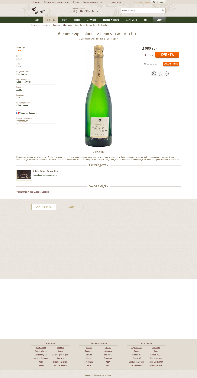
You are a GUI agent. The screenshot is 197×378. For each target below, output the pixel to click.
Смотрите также (44, 207)
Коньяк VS (136, 355)
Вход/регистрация (142, 2)
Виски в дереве (60, 365)
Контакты (76, 2)
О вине (147, 20)
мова (118, 2)
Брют (18, 66)
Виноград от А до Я (60, 355)
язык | (114, 2)
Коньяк (77, 20)
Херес (136, 351)
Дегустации (131, 20)
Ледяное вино (136, 347)
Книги (41, 362)
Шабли (89, 355)
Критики (60, 358)
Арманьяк (91, 20)
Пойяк (88, 358)
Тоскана (108, 347)
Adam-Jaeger (68, 25)
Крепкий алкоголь (111, 20)
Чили (89, 365)
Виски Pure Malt (156, 365)
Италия (89, 347)
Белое (18, 58)
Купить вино (41, 347)
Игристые (51, 20)
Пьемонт (89, 351)
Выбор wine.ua (41, 351)
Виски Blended (137, 365)
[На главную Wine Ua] (38, 10)
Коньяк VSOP (155, 355)
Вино (37, 20)
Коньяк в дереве (60, 362)
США (108, 362)
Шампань (56, 25)
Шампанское (22, 74)
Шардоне (45, 192)
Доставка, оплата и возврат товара (56, 2)
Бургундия (89, 362)
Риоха (108, 365)
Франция (23, 113)
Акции (159, 20)
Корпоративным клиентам (92, 2)
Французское (35, 192)
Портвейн (156, 347)
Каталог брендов (41, 358)
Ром (156, 351)
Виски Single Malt (156, 362)
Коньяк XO (137, 358)
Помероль (108, 358)
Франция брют (22, 192)
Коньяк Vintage (156, 358)
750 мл (19, 90)
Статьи (41, 365)
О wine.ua (36, 2)
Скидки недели (41, 355)
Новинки (60, 347)
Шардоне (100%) (23, 82)
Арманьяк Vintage (136, 362)
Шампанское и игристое (40, 25)
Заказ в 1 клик (171, 64)
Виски (64, 20)
